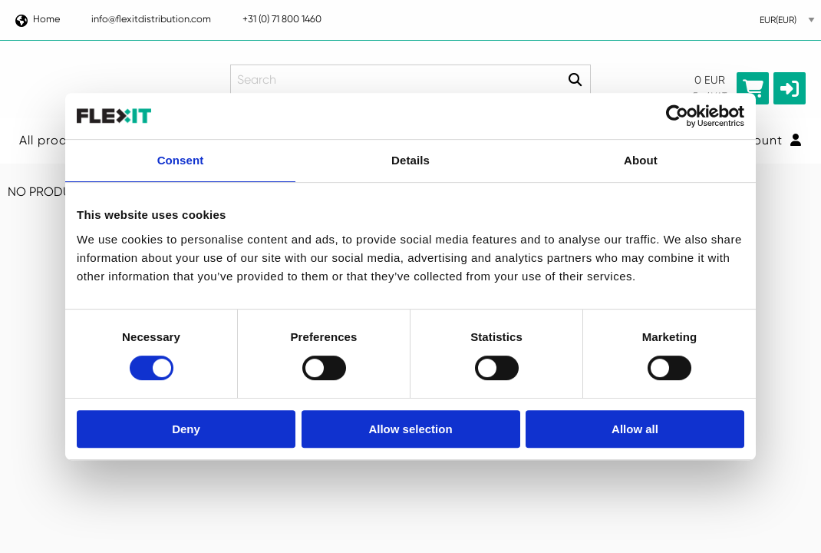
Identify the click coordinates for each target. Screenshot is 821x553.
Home (37, 19)
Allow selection (410, 428)
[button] (789, 88)
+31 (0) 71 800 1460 (281, 19)
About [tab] (641, 160)
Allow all (635, 428)
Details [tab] (410, 160)
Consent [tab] (180, 160)
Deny (186, 428)
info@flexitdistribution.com (151, 19)
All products (56, 140)
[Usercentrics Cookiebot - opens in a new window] (677, 115)
